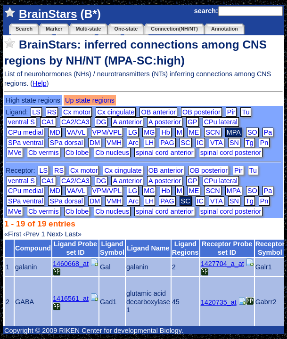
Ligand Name (148, 248)
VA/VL (76, 132)
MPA (234, 190)
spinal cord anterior (164, 152)
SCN (212, 132)
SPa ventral (25, 142)
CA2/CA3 (75, 122)
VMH (114, 142)
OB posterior (201, 112)
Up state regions (90, 100)
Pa (268, 132)
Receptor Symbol (270, 248)
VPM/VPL (107, 132)
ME (194, 132)
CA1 (48, 122)
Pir (231, 112)
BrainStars (48, 14)
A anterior (127, 122)
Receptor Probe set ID (227, 248)
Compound (33, 248)
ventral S (21, 122)
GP (192, 122)
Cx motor (76, 112)
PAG (167, 142)
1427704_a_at (222, 263)
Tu (245, 112)
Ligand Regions (185, 248)
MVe (15, 152)
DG (101, 122)
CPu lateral (221, 122)
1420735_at (219, 302)
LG (132, 132)
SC (185, 142)
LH (149, 142)
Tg (250, 142)
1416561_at (71, 298)
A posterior (164, 122)
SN (234, 142)
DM (95, 142)
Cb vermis (43, 152)
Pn (264, 142)
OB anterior (158, 112)
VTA (216, 142)
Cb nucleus (112, 152)
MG (149, 132)
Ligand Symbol (112, 248)
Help (40, 83)
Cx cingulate (115, 112)
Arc (133, 142)
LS (36, 112)
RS (52, 112)
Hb (165, 132)
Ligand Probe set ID (75, 248)
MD (54, 132)
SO (252, 132)
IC (200, 142)
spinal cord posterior (231, 152)
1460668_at (71, 263)
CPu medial (25, 132)
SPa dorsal (65, 142)
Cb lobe (77, 152)
